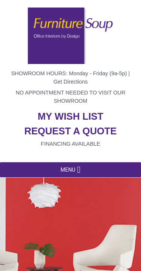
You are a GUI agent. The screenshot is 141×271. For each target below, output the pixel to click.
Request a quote (70, 131)
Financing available (70, 144)
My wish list (70, 116)
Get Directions (70, 82)
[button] (68, 169)
